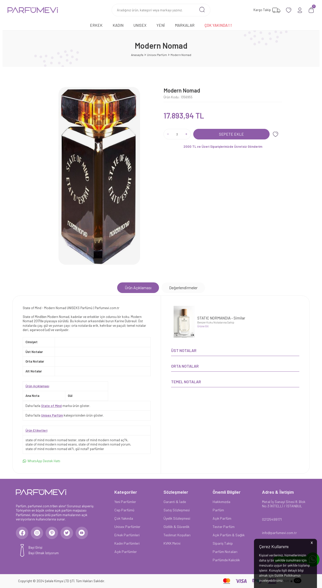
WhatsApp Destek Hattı (41, 461)
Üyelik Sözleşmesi (177, 518)
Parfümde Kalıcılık (226, 560)
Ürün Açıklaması (138, 287)
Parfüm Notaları (225, 551)
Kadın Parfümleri (127, 543)
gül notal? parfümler (89, 449)
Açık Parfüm (222, 518)
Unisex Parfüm (157, 54)
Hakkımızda (221, 501)
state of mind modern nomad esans (51, 444)
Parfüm (218, 510)
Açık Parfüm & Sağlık (229, 535)
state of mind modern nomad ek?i (49, 449)
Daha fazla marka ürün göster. (57, 406)
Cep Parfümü (124, 510)
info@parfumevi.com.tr (279, 533)
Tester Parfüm (224, 526)
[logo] (33, 10)
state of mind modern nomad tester (51, 440)
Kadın (118, 25)
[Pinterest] (52, 533)
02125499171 (272, 519)
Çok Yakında (123, 518)
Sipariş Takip (223, 543)
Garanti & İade (175, 501)
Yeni (160, 25)
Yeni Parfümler (125, 501)
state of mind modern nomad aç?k (102, 440)
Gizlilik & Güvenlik (176, 526)
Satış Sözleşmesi (177, 510)
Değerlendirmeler (183, 287)
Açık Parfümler (125, 551)
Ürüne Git (203, 326)
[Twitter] (67, 533)
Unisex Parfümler (127, 526)
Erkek (96, 25)
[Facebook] (22, 533)
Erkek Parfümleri (127, 535)
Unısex (140, 25)
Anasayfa (137, 54)
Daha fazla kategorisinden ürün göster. (64, 415)
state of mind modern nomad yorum (104, 444)
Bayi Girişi (35, 548)
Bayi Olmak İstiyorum (43, 553)
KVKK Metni (172, 543)
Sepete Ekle (231, 134)
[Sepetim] (311, 10)
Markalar (185, 25)
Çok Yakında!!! (218, 25)
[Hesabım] (300, 10)
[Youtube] (83, 533)
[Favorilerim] (266, 10)
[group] (99, 176)
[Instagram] (37, 533)
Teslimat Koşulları (177, 535)
